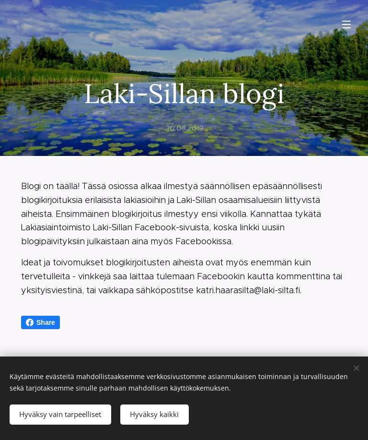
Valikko (346, 24)
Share (40, 322)
